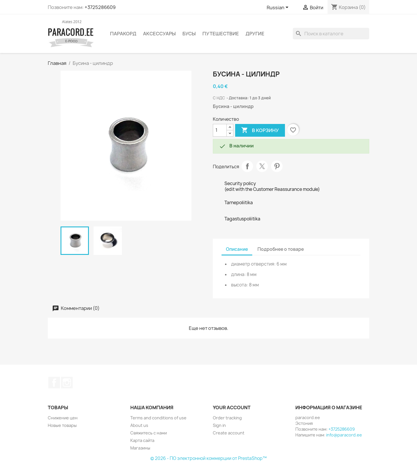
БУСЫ (189, 33)
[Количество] (220, 130)
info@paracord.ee (344, 435)
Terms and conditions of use (158, 418)
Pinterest (277, 166)
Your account (231, 407)
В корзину (260, 130)
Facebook (54, 382)
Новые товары (62, 425)
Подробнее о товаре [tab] (280, 249)
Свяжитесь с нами (148, 433)
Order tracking (227, 418)
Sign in (219, 425)
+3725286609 (100, 7)
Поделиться (247, 166)
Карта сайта (142, 440)
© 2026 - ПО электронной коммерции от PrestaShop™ (208, 458)
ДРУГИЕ (255, 33)
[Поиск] (331, 33)
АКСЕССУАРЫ (159, 33)
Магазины (140, 448)
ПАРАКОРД (123, 33)
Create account (228, 433)
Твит (262, 166)
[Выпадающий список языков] (278, 7)
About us (139, 425)
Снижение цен (63, 418)
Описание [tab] (237, 249)
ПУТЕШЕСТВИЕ (220, 33)
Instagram (67, 382)
